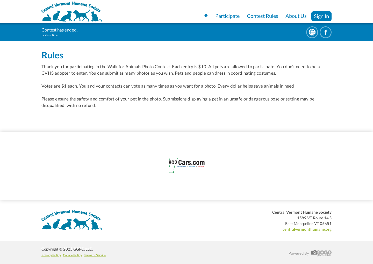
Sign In (321, 16)
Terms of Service (95, 255)
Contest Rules (262, 16)
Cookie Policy (72, 255)
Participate (227, 16)
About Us (296, 16)
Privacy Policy (51, 255)
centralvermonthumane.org (307, 229)
